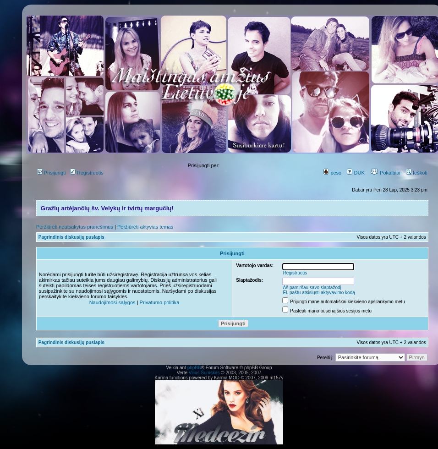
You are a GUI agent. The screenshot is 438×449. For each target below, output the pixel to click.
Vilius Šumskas (204, 372)
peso (332, 172)
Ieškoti (416, 172)
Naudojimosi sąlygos (112, 302)
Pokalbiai (385, 172)
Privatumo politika (160, 302)
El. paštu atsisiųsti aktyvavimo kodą (319, 292)
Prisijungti (51, 172)
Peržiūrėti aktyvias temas (145, 227)
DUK (355, 172)
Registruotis (87, 172)
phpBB (194, 367)
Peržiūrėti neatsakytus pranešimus (74, 227)
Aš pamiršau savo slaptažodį (312, 287)
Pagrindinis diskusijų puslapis (71, 237)
